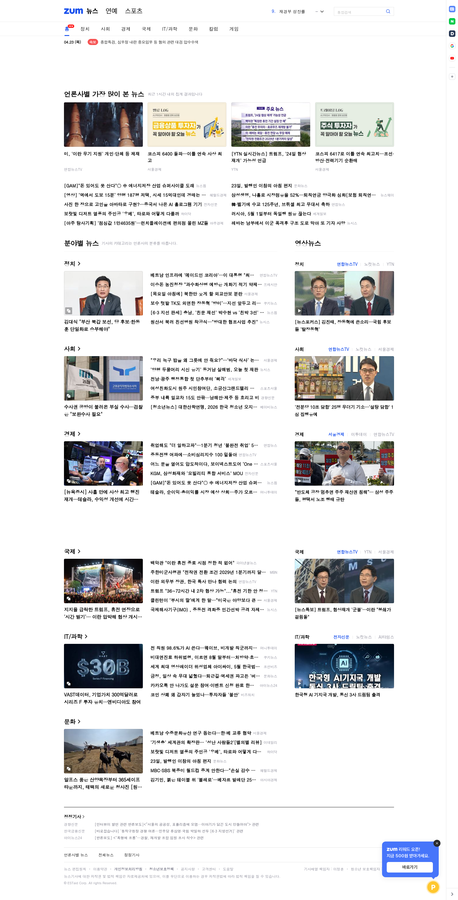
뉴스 (92, 11)
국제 (146, 28)
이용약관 (100, 868)
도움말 (228, 868)
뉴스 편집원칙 (75, 868)
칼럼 (213, 28)
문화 (193, 28)
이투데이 (359, 434)
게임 (234, 28)
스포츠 (134, 11)
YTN (234, 169)
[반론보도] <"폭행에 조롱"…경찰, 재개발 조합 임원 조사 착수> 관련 (149, 837)
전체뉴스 (106, 855)
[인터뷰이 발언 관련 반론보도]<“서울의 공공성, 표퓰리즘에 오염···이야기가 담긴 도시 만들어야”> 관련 (177, 824)
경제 (126, 28)
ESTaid (72, 883)
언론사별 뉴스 (76, 855)
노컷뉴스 (372, 264)
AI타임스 (386, 637)
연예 (111, 11)
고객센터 (209, 868)
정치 (85, 28)
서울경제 (155, 169)
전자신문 (341, 637)
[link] (452, 9)
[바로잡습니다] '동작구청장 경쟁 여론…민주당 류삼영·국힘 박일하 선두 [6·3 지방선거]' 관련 (169, 830)
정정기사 (72, 816)
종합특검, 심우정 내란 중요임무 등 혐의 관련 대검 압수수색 (149, 42)
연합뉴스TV (73, 169)
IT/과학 (169, 28)
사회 (105, 28)
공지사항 (188, 868)
